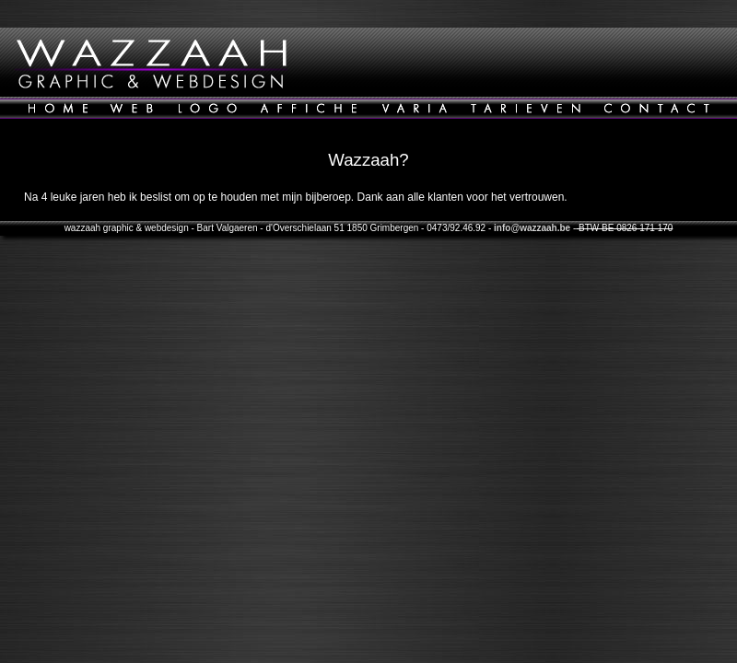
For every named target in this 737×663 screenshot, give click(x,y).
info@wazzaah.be (532, 228)
